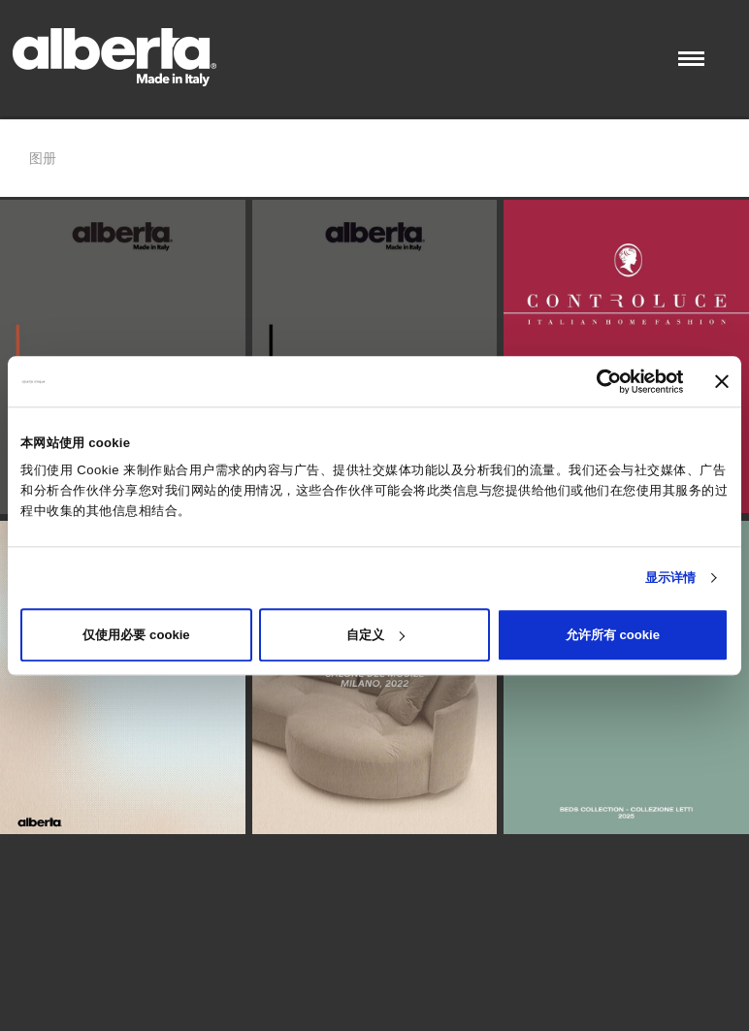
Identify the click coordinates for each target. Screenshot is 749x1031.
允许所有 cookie (613, 635)
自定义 (375, 635)
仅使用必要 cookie (135, 635)
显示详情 (670, 577)
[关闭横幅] (722, 381)
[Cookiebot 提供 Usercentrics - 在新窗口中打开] (599, 381)
